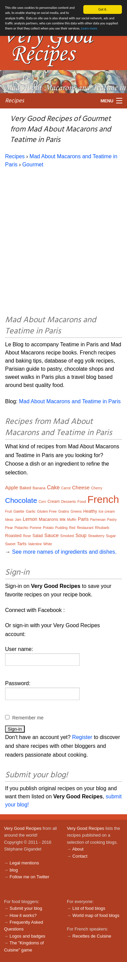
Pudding (61, 528)
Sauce (51, 535)
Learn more (89, 28)
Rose (27, 536)
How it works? (23, 915)
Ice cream (107, 511)
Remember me (28, 717)
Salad (38, 535)
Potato (48, 528)
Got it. (102, 9)
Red (72, 528)
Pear (9, 528)
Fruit (8, 511)
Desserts (68, 501)
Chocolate (21, 500)
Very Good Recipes (22, 828)
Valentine (35, 544)
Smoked (67, 536)
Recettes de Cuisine (91, 936)
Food (81, 501)
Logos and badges (27, 936)
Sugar (111, 536)
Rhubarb (102, 528)
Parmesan (98, 519)
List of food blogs (88, 908)
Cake (53, 487)
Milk (63, 519)
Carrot (66, 488)
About (77, 849)
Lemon (30, 519)
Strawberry (96, 536)
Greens (76, 511)
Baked (25, 488)
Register (82, 737)
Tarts (21, 543)
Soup (81, 535)
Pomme (35, 528)
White (47, 544)
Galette (18, 511)
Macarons (48, 519)
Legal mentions (24, 862)
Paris (83, 519)
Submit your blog (25, 908)
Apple (11, 487)
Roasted (13, 535)
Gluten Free (47, 511)
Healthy (90, 511)
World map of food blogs (95, 915)
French (103, 499)
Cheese (81, 487)
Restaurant (85, 528)
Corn (42, 502)
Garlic (31, 511)
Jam (18, 519)
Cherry (96, 488)
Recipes (14, 100)
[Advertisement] (63, 240)
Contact (79, 856)
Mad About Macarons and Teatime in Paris (70, 401)
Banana (39, 488)
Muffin (71, 519)
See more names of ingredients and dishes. (64, 552)
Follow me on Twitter (29, 876)
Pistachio (21, 528)
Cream (53, 501)
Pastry (112, 519)
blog (13, 870)
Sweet (10, 544)
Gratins (63, 511)
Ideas (9, 519)
